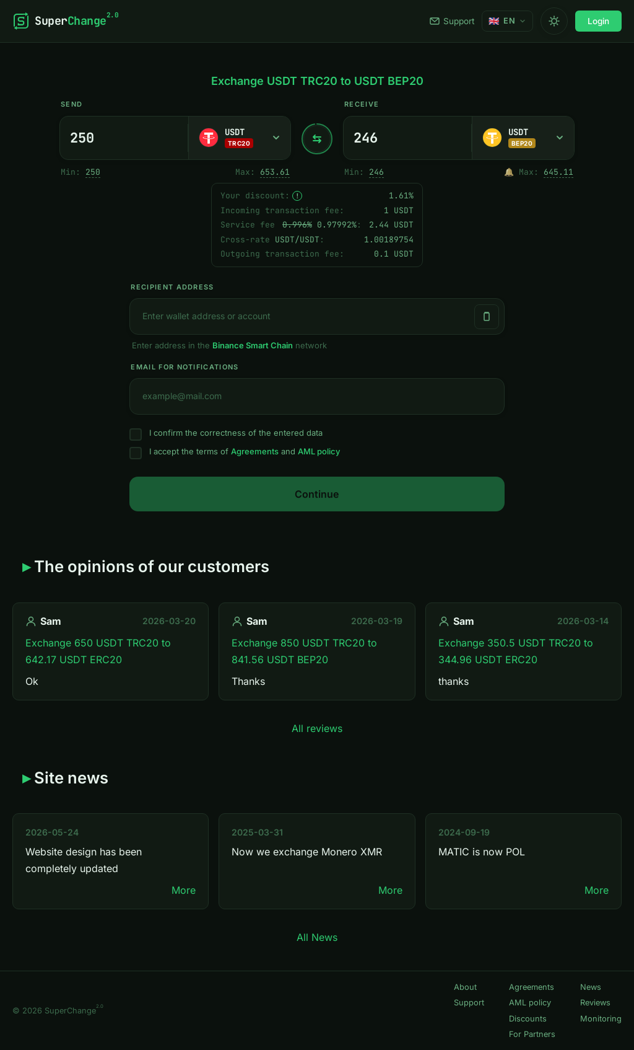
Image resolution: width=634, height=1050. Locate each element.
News (590, 987)
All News (317, 937)
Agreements (255, 451)
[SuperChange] (65, 21)
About (465, 987)
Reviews (595, 1002)
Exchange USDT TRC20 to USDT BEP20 (317, 80)
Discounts (528, 1018)
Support (452, 21)
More (184, 890)
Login (598, 21)
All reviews (317, 728)
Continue (317, 494)
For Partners (532, 1034)
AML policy (319, 451)
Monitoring (601, 1018)
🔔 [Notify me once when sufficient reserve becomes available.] (509, 172)
